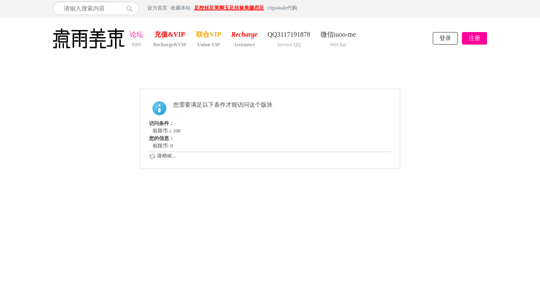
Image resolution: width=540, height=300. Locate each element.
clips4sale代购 (282, 8)
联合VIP (208, 35)
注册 (474, 38)
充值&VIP (169, 35)
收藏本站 (181, 8)
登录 (445, 38)
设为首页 (157, 8)
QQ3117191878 (288, 35)
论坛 (136, 35)
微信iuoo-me (338, 35)
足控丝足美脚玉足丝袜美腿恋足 (229, 8)
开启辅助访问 (485, 8)
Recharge (244, 35)
